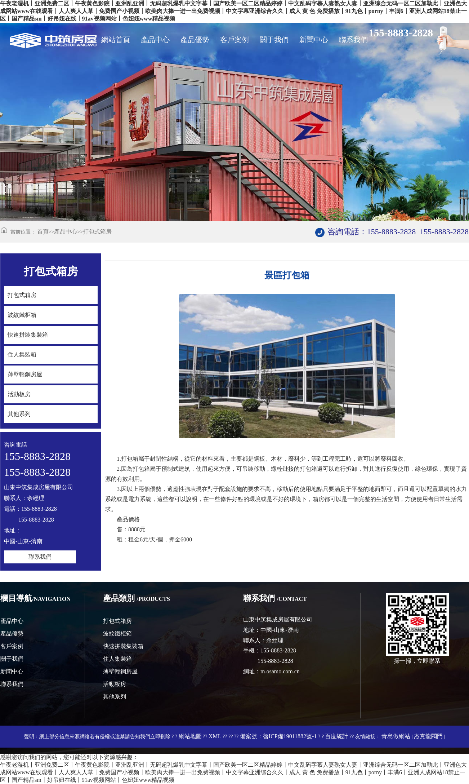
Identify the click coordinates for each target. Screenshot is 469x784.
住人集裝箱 (117, 659)
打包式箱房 (97, 232)
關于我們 (11, 659)
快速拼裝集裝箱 (123, 646)
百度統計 (336, 736)
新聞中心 (11, 671)
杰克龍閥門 (428, 736)
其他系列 (114, 697)
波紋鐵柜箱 (117, 633)
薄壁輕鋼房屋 (120, 671)
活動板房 (114, 684)
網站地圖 (190, 736)
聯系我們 (40, 557)
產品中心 (65, 232)
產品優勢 (11, 633)
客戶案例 (11, 646)
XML (215, 736)
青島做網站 (395, 736)
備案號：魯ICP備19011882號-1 (278, 736)
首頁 (43, 232)
